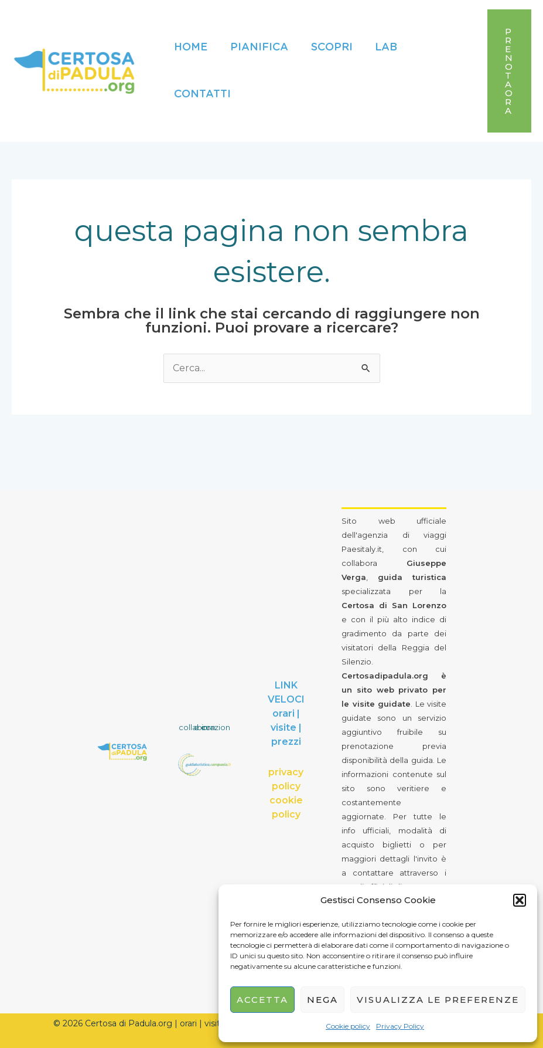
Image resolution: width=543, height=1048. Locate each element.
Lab (381, 47)
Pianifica (257, 47)
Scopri (328, 47)
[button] (519, 900)
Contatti (201, 94)
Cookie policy (348, 1026)
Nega (322, 999)
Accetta (262, 999)
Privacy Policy (400, 1026)
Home (190, 47)
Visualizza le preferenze (438, 999)
